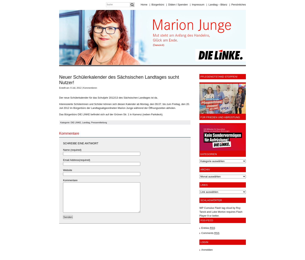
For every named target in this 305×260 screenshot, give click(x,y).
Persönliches (237, 4)
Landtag (86, 122)
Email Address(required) (76, 160)
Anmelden (207, 249)
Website (67, 170)
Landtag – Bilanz (216, 4)
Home (144, 4)
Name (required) (72, 149)
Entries (208, 228)
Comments (210, 233)
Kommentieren (90, 88)
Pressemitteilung (99, 122)
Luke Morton (219, 211)
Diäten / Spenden (177, 4)
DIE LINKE (76, 122)
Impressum (197, 4)
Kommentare (70, 180)
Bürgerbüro (156, 4)
